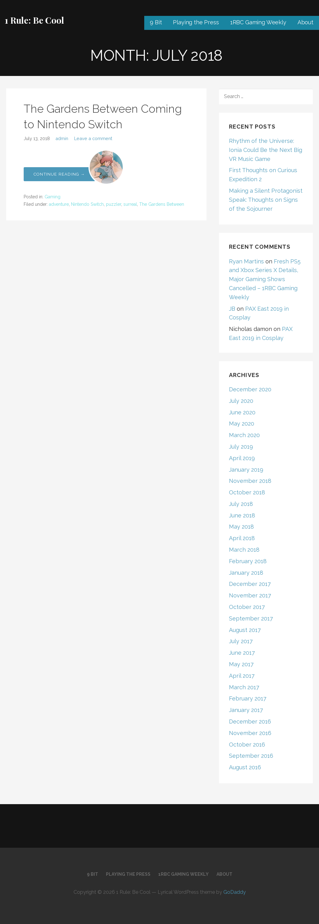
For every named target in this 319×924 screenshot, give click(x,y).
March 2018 (244, 549)
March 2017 (244, 687)
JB (232, 308)
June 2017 (242, 652)
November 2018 (250, 481)
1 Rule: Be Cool (34, 20)
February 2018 (248, 561)
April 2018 (242, 538)
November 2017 (250, 595)
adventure (59, 204)
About (305, 22)
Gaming (52, 196)
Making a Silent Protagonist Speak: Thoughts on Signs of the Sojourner (265, 199)
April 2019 (242, 458)
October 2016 (247, 744)
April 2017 (242, 675)
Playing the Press (196, 22)
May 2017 (241, 664)
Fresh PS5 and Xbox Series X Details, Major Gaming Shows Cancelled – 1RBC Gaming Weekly (265, 279)
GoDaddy (234, 892)
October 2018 (247, 492)
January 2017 (246, 710)
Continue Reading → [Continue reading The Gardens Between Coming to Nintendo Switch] (59, 174)
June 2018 (242, 515)
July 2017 (241, 641)
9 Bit (156, 22)
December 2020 (250, 389)
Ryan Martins (246, 261)
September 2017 (251, 618)
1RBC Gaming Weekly (258, 22)
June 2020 (242, 412)
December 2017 (250, 584)
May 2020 (241, 423)
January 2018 (246, 572)
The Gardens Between (161, 204)
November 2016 (250, 733)
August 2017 (245, 630)
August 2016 (245, 767)
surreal (130, 204)
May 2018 (241, 526)
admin (61, 138)
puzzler (113, 204)
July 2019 (241, 446)
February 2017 (247, 698)
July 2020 (241, 401)
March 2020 (244, 435)
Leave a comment (93, 138)
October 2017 (247, 607)
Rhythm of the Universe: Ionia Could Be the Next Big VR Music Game (265, 150)
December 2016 (250, 721)
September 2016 (251, 755)
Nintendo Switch (87, 204)
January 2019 (246, 469)
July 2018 (241, 504)
